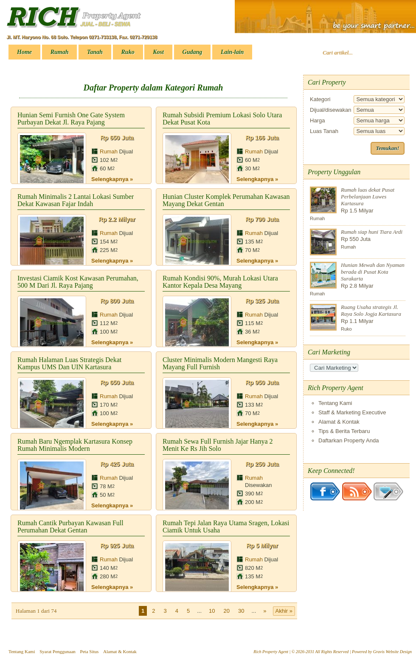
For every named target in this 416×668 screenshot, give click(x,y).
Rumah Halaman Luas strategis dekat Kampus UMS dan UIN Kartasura (69, 363)
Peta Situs (89, 651)
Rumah (60, 52)
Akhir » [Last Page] (283, 611)
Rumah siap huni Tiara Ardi (371, 232)
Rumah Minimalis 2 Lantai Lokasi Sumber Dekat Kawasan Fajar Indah (75, 200)
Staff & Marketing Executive (352, 412)
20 (227, 611)
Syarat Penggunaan (57, 651)
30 (241, 611)
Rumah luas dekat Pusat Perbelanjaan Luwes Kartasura (367, 197)
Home (24, 52)
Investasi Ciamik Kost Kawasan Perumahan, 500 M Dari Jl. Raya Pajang (77, 282)
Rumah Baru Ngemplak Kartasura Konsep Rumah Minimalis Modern (74, 445)
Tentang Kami (335, 403)
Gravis (379, 651)
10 (212, 611)
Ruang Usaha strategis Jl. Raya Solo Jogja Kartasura (371, 310)
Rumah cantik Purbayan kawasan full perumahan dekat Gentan (70, 526)
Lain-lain (232, 52)
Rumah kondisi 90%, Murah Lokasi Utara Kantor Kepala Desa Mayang (220, 282)
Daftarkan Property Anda (348, 440)
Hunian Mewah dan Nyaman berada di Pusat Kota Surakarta (373, 272)
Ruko (128, 52)
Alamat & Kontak (339, 422)
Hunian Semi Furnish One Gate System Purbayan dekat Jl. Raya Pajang (71, 118)
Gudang (192, 52)
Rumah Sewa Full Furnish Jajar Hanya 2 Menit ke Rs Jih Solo (218, 445)
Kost (158, 52)
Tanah (95, 52)
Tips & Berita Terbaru (344, 431)
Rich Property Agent (270, 651)
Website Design (398, 651)
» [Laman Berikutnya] (264, 611)
